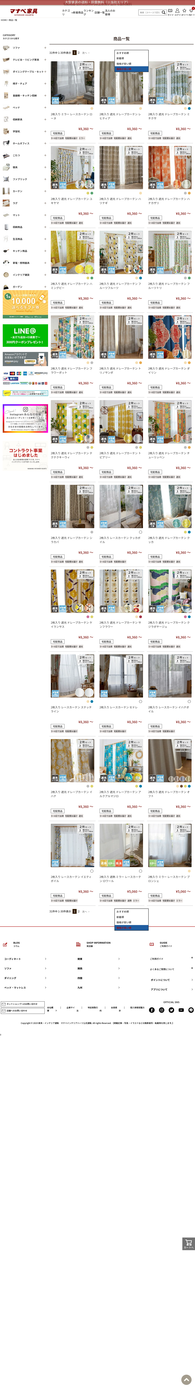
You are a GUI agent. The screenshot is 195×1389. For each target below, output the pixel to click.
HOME (4, 19)
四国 (79, 978)
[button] (86, 52)
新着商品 (78, 12)
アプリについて (159, 989)
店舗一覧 (99, 12)
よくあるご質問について (162, 969)
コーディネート (12, 959)
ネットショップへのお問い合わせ (19, 1004)
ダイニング (10, 978)
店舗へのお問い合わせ (14, 1011)
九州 (79, 987)
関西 (79, 968)
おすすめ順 (122, 53)
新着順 (120, 58)
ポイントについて (160, 980)
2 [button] (79, 52)
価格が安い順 (123, 63)
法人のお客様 (110, 12)
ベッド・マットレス (15, 987)
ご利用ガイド (156, 958)
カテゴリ (66, 12)
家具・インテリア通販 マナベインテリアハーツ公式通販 (65, 1023)
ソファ (7, 968)
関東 (79, 959)
